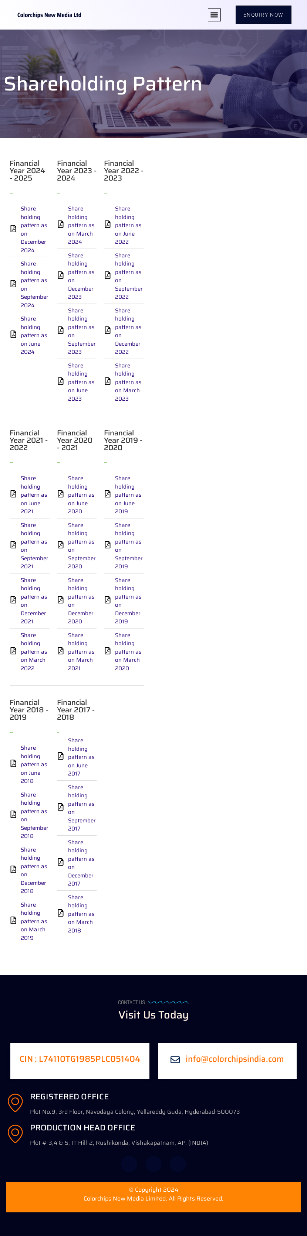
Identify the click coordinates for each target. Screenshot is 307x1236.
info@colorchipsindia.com (235, 1058)
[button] (214, 14)
